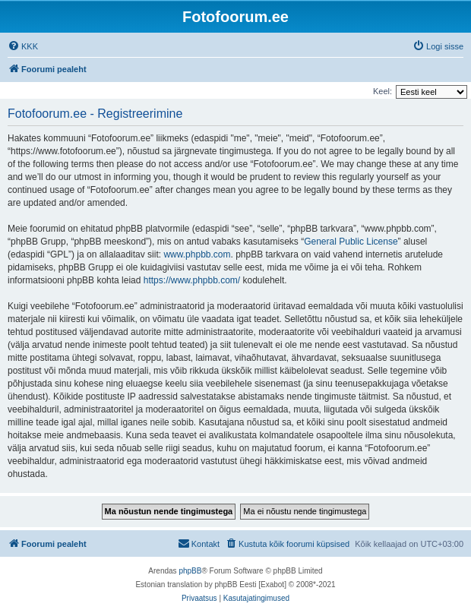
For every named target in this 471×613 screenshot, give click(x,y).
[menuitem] (23, 46)
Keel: (382, 91)
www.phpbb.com (196, 254)
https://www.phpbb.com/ (192, 280)
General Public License (350, 241)
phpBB (190, 571)
